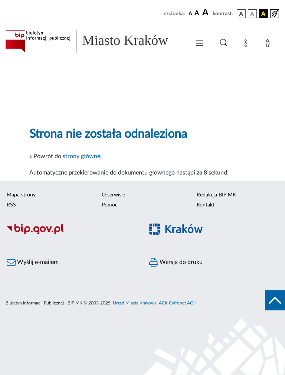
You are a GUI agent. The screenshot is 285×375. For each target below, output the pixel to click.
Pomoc (110, 205)
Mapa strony (21, 195)
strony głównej (82, 156)
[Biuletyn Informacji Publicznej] (71, 233)
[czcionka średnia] (197, 14)
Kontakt (205, 205)
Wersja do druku (176, 262)
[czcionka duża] (206, 12)
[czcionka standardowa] (190, 13)
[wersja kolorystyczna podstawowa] (241, 14)
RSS (11, 205)
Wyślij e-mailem (33, 262)
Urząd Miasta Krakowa (135, 303)
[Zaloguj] (269, 44)
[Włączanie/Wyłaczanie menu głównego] (199, 44)
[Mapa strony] (247, 44)
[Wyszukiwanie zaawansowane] (223, 43)
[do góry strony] (275, 300)
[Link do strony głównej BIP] (94, 41)
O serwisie (113, 195)
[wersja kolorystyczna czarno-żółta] (263, 14)
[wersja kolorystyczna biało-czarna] (252, 14)
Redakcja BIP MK (216, 195)
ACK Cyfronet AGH (178, 303)
